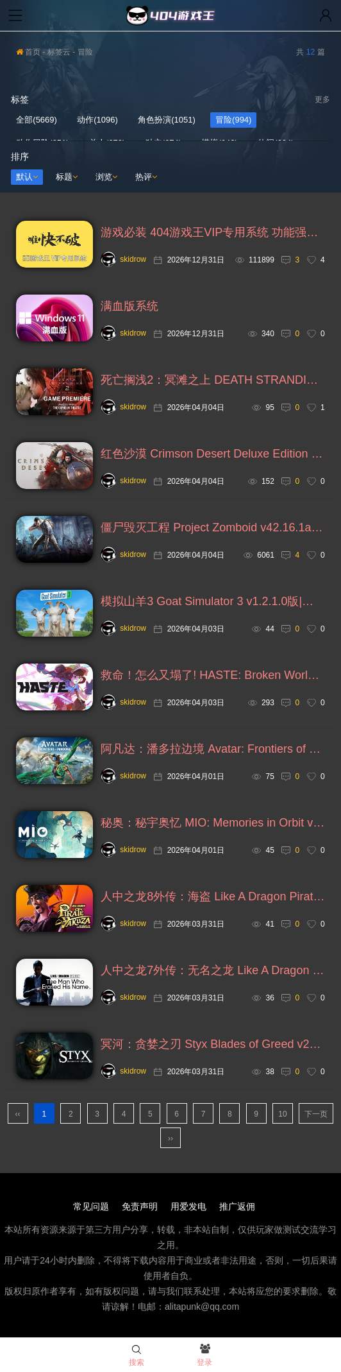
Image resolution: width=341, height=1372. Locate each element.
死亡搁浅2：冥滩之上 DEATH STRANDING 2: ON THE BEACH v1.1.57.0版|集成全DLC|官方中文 (212, 379)
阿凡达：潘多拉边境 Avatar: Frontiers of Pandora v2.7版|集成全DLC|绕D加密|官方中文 (212, 748)
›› (170, 1138)
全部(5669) (36, 119)
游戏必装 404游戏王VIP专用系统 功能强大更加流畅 (212, 232)
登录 (204, 1356)
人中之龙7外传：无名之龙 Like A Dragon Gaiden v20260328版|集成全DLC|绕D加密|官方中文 (212, 970)
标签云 (59, 51)
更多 (322, 99)
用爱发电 (188, 1206)
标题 (67, 177)
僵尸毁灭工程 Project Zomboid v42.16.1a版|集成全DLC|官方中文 (212, 527)
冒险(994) (233, 119)
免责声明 (140, 1206)
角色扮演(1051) (166, 119)
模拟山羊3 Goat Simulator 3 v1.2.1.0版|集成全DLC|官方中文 (212, 601)
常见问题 (91, 1206)
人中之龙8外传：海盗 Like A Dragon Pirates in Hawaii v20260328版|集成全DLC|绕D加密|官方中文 (212, 896)
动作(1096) (97, 119)
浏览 (106, 177)
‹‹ (18, 1114)
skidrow (123, 259)
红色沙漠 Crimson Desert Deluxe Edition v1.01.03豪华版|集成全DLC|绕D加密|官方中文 (212, 453)
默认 (27, 177)
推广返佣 (237, 1206)
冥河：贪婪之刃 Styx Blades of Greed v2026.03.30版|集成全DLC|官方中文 (212, 1044)
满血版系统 (129, 306)
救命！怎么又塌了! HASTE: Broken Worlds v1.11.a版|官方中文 (212, 675)
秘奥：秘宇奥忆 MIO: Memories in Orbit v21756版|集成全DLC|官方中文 (212, 822)
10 (282, 1114)
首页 (28, 51)
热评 (146, 177)
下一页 (316, 1114)
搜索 (136, 1356)
